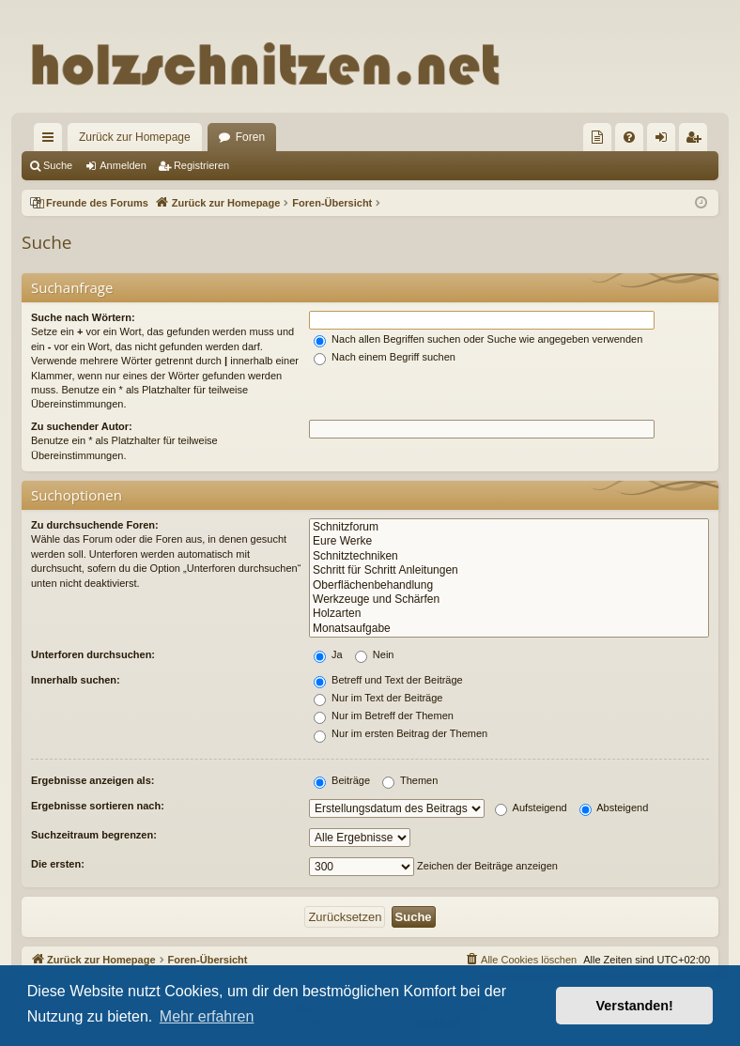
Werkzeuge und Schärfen (509, 599)
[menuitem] (597, 137)
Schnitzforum (509, 527)
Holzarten (509, 614)
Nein (374, 654)
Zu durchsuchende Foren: (95, 525)
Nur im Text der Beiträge (378, 697)
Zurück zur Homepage (135, 137)
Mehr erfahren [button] (207, 1016)
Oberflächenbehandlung (509, 585)
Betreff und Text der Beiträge (388, 679)
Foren (250, 137)
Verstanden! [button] (634, 1005)
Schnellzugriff (51, 141)
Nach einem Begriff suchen (384, 356)
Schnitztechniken (509, 556)
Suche (57, 165)
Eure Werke (509, 541)
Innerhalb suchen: (75, 679)
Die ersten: (58, 863)
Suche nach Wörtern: (83, 317)
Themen (410, 780)
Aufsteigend (531, 807)
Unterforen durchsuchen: (93, 654)
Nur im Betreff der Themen (384, 715)
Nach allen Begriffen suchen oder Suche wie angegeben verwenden (478, 339)
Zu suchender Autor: (81, 426)
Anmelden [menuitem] (665, 141)
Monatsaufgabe (509, 629)
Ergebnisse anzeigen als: (92, 780)
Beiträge (342, 780)
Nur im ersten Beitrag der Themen (400, 733)
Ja (328, 654)
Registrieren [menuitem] (697, 141)
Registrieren (201, 165)
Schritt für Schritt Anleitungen (509, 570)
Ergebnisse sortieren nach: (97, 805)
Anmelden (123, 165)
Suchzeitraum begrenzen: (94, 834)
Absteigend (614, 807)
